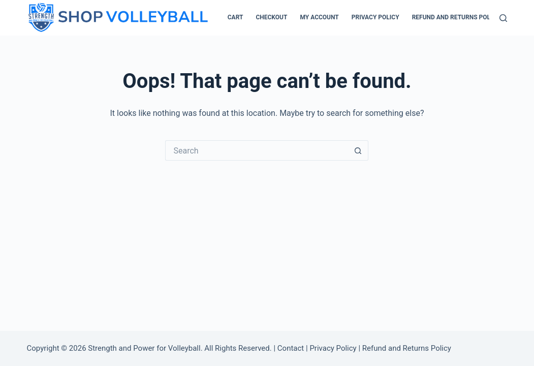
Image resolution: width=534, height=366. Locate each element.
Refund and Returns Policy (456, 17)
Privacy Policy (375, 17)
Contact (290, 348)
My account (319, 17)
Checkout (271, 17)
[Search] (503, 18)
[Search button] (358, 150)
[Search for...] (256, 150)
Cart (235, 17)
